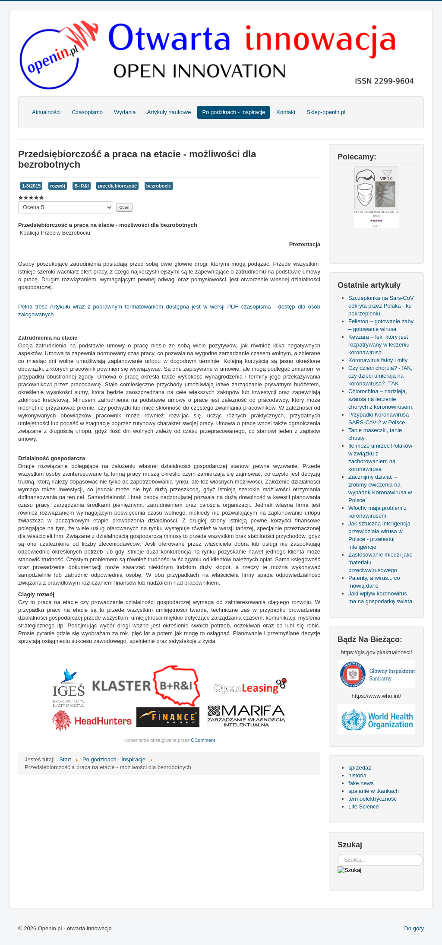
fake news (361, 783)
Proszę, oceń (18, 201)
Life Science (363, 806)
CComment (203, 740)
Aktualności (46, 112)
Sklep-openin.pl (325, 112)
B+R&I (81, 185)
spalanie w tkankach (373, 791)
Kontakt (285, 112)
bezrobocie (158, 185)
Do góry (414, 928)
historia (357, 775)
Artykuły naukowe (169, 112)
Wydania (125, 112)
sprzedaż (359, 767)
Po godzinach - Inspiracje (233, 112)
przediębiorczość (117, 185)
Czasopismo (87, 112)
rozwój (57, 185)
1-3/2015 (31, 185)
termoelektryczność (372, 798)
